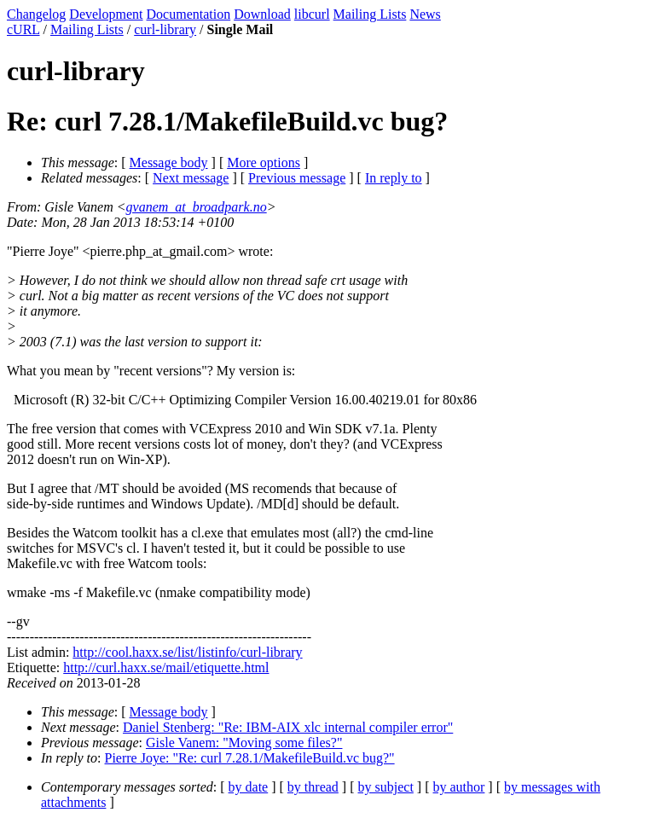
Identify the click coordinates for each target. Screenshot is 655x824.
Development (105, 14)
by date (249, 787)
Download (262, 14)
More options (263, 162)
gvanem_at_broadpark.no (196, 207)
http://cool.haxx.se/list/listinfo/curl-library (187, 652)
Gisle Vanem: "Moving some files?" (244, 742)
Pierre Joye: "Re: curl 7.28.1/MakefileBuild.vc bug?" (250, 758)
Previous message (296, 178)
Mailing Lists (370, 14)
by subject (386, 787)
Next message (191, 178)
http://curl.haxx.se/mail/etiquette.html (166, 667)
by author (458, 787)
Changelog (36, 14)
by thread (313, 787)
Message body (169, 162)
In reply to (393, 178)
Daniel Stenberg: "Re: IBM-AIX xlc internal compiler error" (288, 727)
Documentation (189, 14)
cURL (23, 29)
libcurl (312, 14)
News (424, 14)
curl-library (165, 29)
